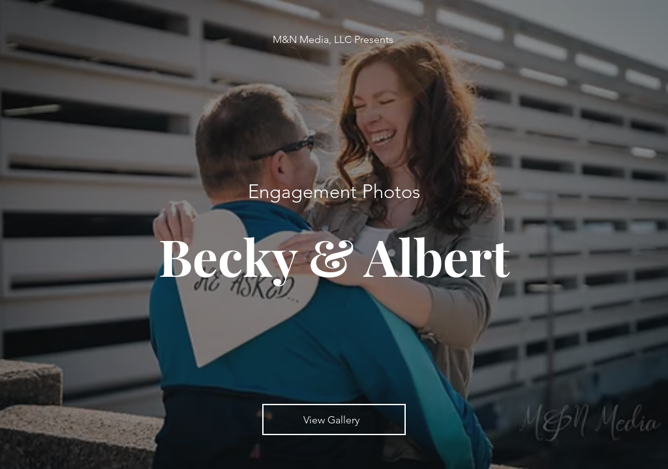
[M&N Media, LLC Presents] (334, 39)
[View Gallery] (334, 419)
